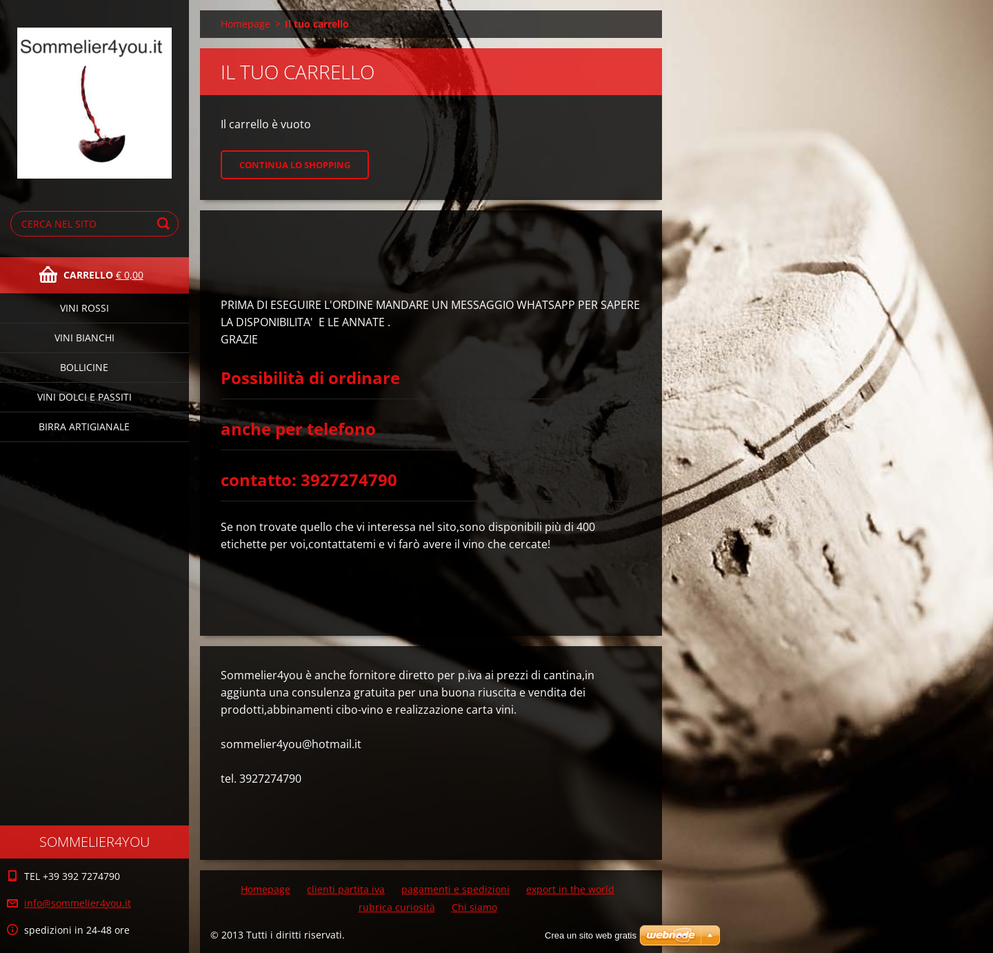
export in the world (570, 889)
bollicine (84, 367)
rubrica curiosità (397, 907)
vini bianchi (84, 337)
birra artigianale (84, 426)
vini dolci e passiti (84, 396)
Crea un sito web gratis (590, 935)
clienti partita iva (346, 889)
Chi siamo (474, 907)
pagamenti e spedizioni (455, 889)
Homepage (245, 23)
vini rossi (84, 307)
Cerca (165, 223)
